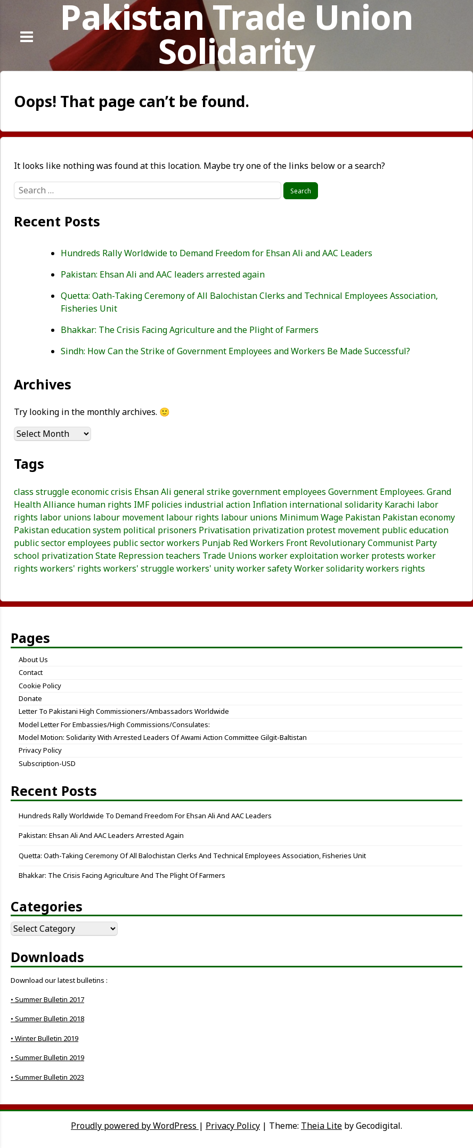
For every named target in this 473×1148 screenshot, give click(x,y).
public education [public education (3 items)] (415, 530)
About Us (33, 659)
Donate (30, 698)
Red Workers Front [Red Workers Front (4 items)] (270, 543)
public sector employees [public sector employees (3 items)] (62, 543)
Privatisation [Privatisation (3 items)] (224, 530)
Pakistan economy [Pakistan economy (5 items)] (418, 517)
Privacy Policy (40, 750)
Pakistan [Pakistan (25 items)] (362, 517)
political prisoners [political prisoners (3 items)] (160, 530)
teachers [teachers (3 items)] (183, 555)
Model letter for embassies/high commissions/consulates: (114, 724)
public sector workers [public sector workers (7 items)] (156, 543)
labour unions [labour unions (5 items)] (249, 517)
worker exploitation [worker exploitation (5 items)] (298, 555)
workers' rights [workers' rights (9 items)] (70, 568)
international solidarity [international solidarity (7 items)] (335, 504)
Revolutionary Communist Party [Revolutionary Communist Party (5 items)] (373, 543)
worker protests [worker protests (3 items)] (372, 555)
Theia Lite (321, 1125)
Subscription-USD (47, 763)
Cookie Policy (40, 685)
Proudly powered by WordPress (135, 1125)
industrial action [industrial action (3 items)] (217, 504)
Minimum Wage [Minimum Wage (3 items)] (311, 517)
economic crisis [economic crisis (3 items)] (101, 492)
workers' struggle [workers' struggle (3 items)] (138, 568)
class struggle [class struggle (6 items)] (41, 492)
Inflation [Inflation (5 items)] (269, 504)
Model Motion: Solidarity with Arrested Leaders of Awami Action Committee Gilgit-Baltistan (163, 737)
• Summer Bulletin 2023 (47, 1077)
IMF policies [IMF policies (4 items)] (158, 504)
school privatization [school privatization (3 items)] (53, 555)
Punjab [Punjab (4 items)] (216, 543)
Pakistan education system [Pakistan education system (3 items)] (67, 530)
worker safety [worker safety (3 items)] (264, 568)
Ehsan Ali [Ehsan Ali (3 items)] (153, 492)
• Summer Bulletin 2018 (47, 1018)
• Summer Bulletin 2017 (47, 999)
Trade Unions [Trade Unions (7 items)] (229, 555)
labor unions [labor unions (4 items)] (65, 517)
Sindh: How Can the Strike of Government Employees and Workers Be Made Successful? (235, 351)
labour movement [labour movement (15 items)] (128, 517)
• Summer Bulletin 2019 (47, 1057)
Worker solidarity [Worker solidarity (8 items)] (329, 568)
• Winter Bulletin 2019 (44, 1038)
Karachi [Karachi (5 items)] (400, 504)
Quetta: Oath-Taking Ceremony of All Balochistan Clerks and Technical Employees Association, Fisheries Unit (192, 855)
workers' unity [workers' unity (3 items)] (205, 568)
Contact (31, 672)
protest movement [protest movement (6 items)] (343, 530)
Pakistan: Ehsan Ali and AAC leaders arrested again (163, 274)
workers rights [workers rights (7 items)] (395, 568)
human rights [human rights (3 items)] (104, 504)
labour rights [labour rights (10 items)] (192, 517)
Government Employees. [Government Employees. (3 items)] (376, 492)
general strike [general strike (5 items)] (202, 492)
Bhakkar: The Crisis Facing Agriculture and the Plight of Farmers (190, 330)
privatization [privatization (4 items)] (278, 530)
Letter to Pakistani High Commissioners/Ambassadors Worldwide (124, 711)
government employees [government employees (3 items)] (279, 492)
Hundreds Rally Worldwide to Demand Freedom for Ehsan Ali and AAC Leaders (216, 253)
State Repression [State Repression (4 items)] (129, 555)
